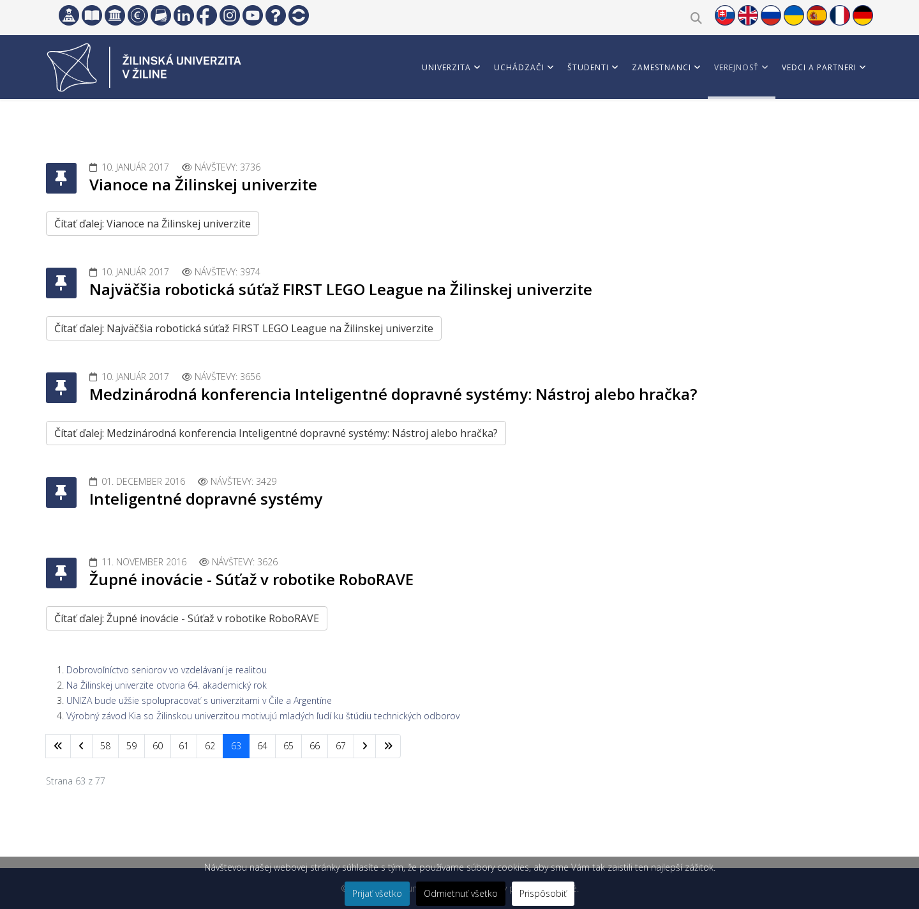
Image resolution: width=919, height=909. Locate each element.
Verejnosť (736, 67)
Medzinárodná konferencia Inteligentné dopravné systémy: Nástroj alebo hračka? (393, 393)
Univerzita (446, 67)
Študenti (588, 67)
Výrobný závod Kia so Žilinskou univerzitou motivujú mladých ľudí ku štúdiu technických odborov (262, 716)
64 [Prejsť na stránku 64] (262, 746)
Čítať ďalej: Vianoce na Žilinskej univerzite (152, 224)
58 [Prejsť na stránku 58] (105, 746)
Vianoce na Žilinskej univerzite (203, 184)
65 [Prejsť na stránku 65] (288, 746)
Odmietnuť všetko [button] (461, 893)
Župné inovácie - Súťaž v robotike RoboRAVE (251, 579)
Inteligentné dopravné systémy (205, 498)
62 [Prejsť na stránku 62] (210, 746)
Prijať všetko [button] (377, 893)
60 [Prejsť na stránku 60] (158, 746)
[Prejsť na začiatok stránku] (58, 746)
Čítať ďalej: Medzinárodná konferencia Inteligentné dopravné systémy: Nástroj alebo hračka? (276, 433)
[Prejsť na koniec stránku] (388, 746)
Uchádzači (519, 67)
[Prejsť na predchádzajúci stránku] (81, 746)
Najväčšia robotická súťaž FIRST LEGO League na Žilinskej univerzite (340, 289)
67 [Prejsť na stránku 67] (341, 746)
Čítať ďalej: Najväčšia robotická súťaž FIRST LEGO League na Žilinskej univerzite (243, 328)
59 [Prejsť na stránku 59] (131, 746)
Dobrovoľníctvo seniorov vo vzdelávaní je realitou (166, 670)
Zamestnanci (661, 67)
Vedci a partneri (819, 67)
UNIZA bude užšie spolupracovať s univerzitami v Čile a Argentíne (199, 700)
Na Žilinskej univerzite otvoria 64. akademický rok (166, 685)
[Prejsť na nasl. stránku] (365, 746)
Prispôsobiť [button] (543, 893)
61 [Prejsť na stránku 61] (184, 746)
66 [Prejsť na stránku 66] (315, 746)
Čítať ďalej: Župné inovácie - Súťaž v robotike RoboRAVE (186, 618)
